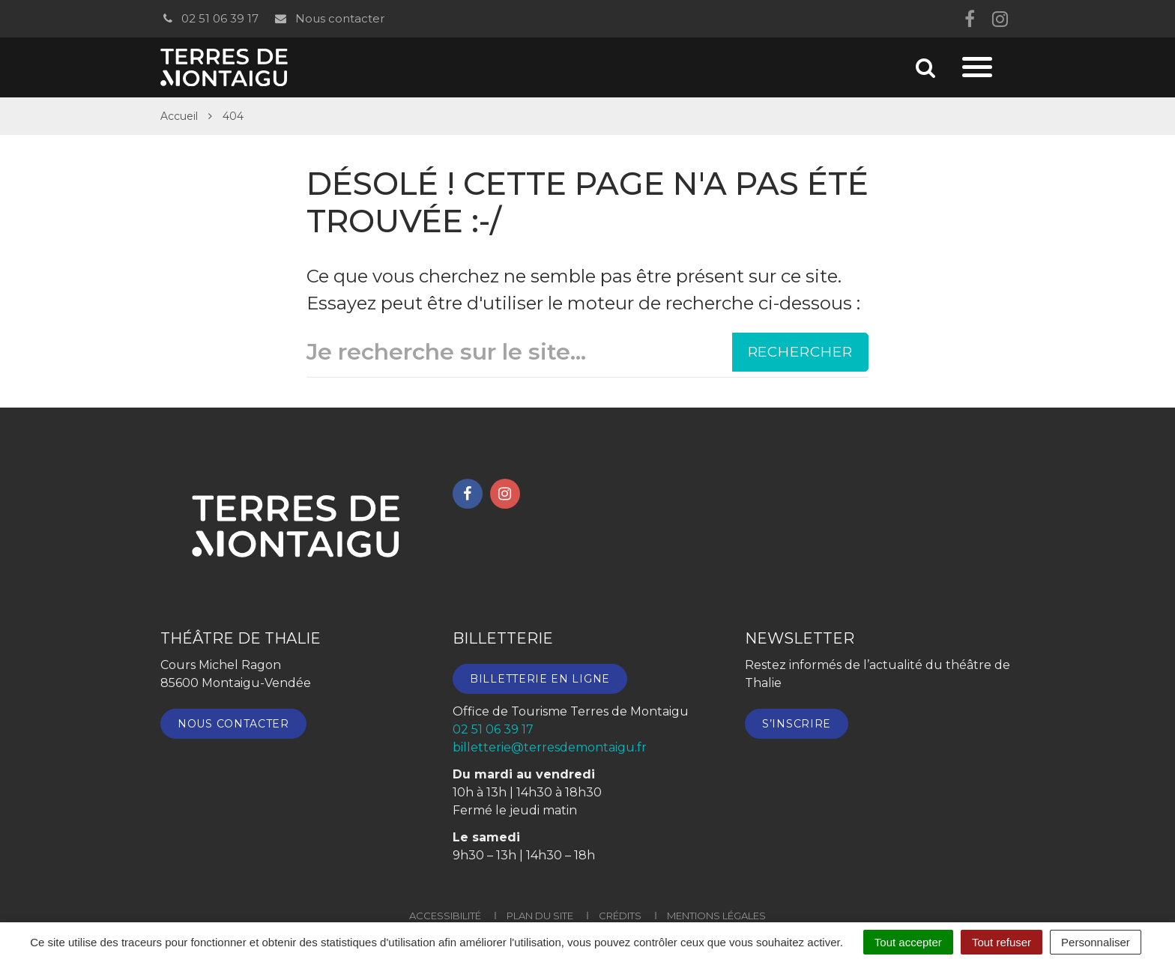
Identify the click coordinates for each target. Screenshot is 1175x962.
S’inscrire (796, 723)
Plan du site (540, 916)
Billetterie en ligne (540, 679)
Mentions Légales (716, 916)
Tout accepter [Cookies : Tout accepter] (908, 942)
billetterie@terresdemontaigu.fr (550, 747)
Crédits (620, 916)
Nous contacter (329, 18)
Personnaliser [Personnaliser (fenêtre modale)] (1095, 942)
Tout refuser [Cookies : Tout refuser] (1001, 942)
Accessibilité (445, 916)
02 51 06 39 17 (209, 18)
